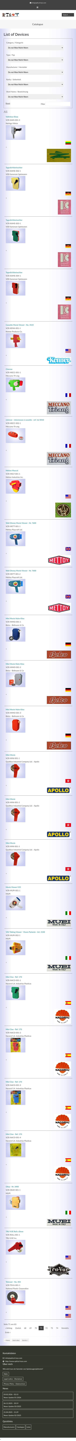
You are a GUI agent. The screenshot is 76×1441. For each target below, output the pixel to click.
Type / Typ (10, 55)
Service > (25, 1340)
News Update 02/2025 (12, 1415)
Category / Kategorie (14, 43)
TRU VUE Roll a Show (14, 1231)
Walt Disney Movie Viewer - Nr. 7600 (21, 523)
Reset (8, 103)
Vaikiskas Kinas (12, 117)
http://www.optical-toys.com (16, 1361)
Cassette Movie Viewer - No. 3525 (20, 325)
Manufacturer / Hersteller (16, 67)
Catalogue (20, 1427)
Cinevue (9, 369)
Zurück (18, 1328)
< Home (7, 1340)
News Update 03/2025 (12, 1406)
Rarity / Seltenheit (13, 79)
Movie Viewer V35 (13, 887)
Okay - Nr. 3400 (12, 1186)
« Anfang (8, 1328)
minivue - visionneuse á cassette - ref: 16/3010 (25, 420)
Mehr (6, 1374)
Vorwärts (65, 1328)
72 (46, 1328)
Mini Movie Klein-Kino (15, 664)
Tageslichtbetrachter (14, 167)
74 (57, 1328)
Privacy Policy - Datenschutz (14, 1384)
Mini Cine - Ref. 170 (14, 977)
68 (25, 1328)
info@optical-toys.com (39, 3)
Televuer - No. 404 (13, 1282)
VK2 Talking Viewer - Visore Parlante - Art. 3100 (25, 932)
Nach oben (16, 1340)
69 (30, 1328)
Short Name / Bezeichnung (17, 92)
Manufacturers (9, 1427)
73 (52, 1328)
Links (29, 1427)
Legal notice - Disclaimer (13, 1379)
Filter (55, 104)
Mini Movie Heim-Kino (15, 618)
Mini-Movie (10, 755)
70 (36, 1328)
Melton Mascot (12, 470)
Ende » (7, 1332)
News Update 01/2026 (12, 1397)
